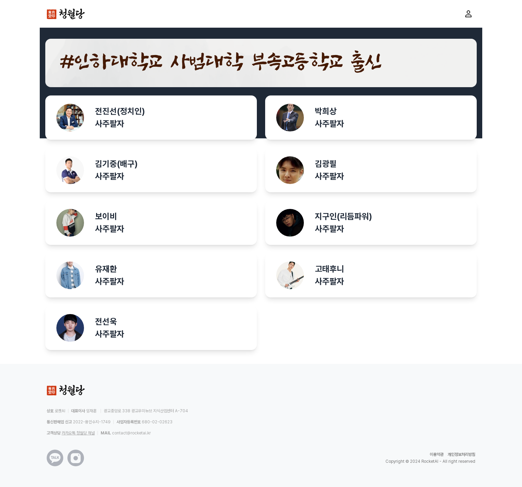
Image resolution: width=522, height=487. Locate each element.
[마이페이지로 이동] (468, 14)
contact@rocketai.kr (131, 433)
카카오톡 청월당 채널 (78, 433)
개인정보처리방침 (461, 454)
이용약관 (437, 454)
